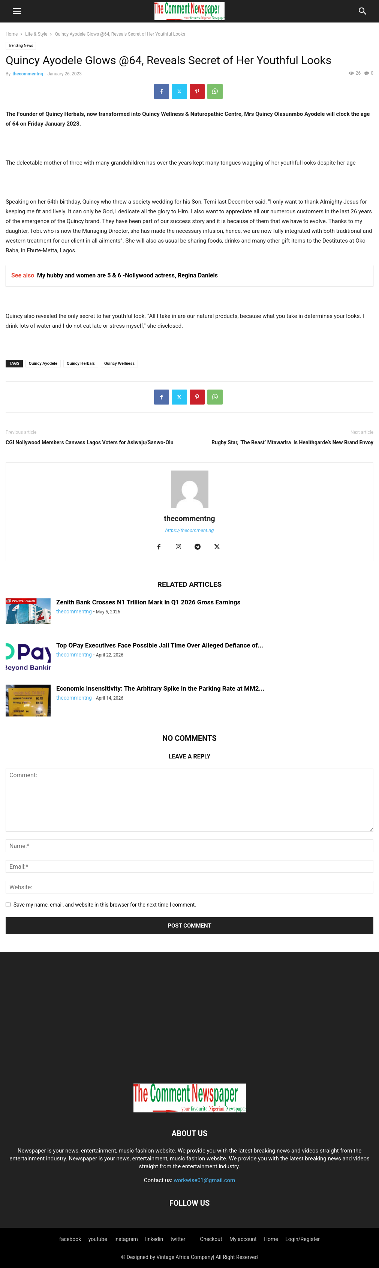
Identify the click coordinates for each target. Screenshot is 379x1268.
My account (243, 1239)
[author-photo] (189, 508)
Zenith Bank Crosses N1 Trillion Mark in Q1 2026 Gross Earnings (148, 602)
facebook (70, 1239)
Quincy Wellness (119, 363)
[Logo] (189, 1110)
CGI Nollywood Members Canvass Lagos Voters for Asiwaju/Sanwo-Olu (90, 442)
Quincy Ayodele (43, 363)
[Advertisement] (189, 1019)
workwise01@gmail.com (204, 1180)
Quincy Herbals (81, 363)
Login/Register (302, 1239)
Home (12, 34)
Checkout (211, 1239)
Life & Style (36, 34)
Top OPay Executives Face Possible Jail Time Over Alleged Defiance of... (159, 645)
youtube (97, 1239)
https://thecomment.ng (189, 530)
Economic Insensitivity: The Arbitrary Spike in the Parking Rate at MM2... (160, 688)
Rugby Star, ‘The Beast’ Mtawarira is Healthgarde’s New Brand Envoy (292, 442)
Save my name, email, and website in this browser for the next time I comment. (104, 905)
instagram (126, 1239)
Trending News (20, 45)
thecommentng (27, 73)
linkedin (154, 1239)
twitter (178, 1239)
